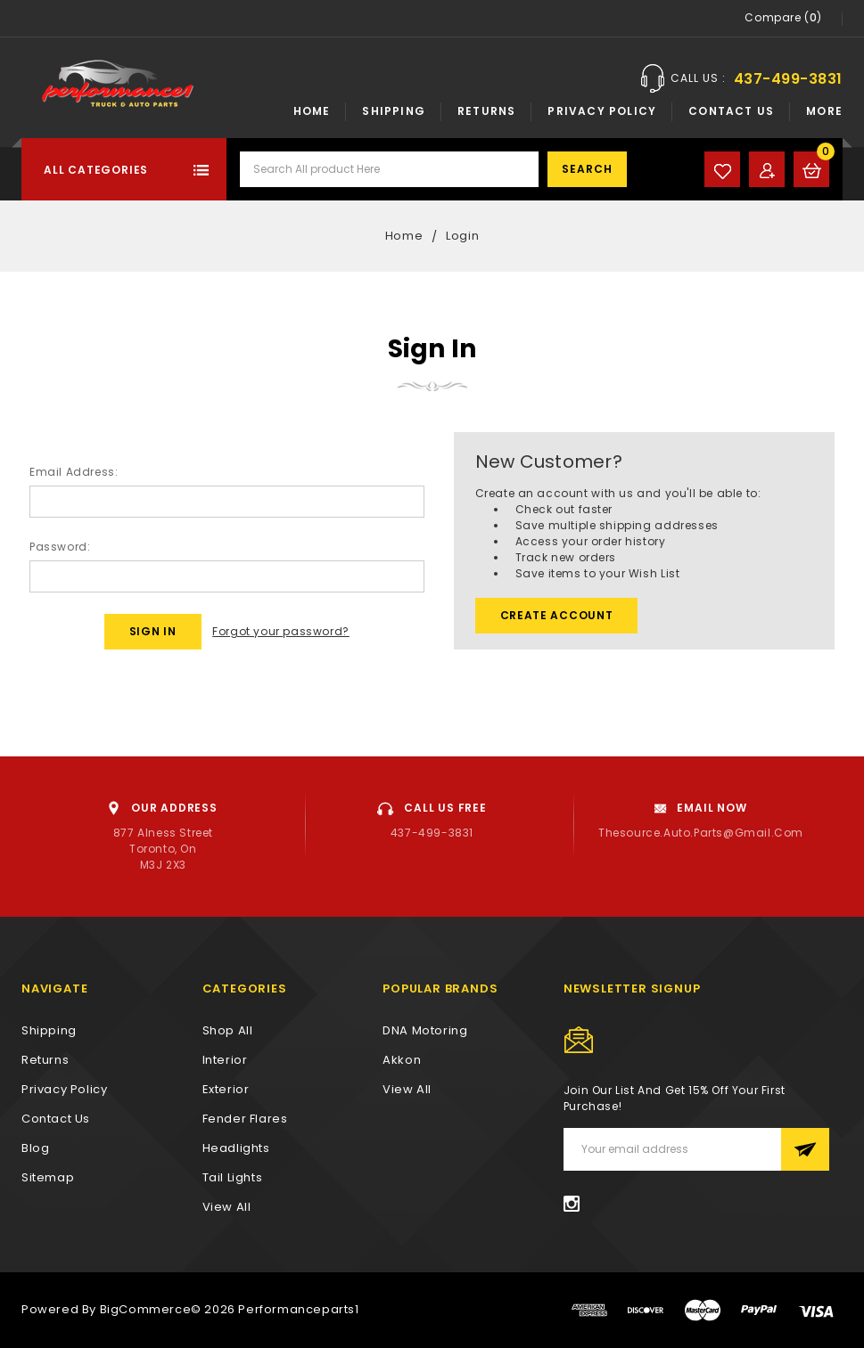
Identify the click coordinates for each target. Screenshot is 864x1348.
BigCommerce (146, 1309)
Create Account (556, 615)
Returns (486, 110)
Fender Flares (245, 1118)
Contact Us (731, 110)
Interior (225, 1059)
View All (407, 1089)
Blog (35, 1148)
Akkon (402, 1059)
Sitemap (47, 1177)
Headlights (236, 1148)
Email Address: (73, 471)
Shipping (393, 110)
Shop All (227, 1030)
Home (312, 110)
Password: (59, 546)
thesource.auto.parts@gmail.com (700, 832)
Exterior (226, 1089)
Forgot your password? (281, 631)
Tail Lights (232, 1177)
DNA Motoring (425, 1030)
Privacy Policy (601, 110)
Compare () (783, 18)
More (824, 110)
